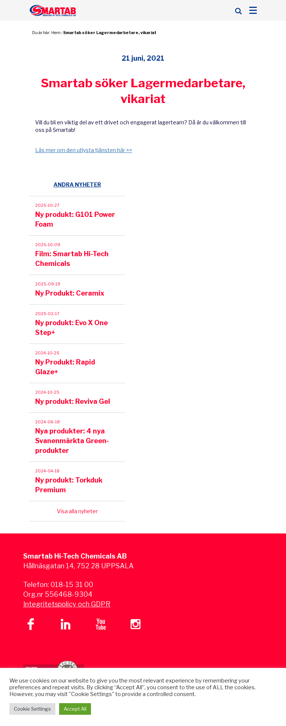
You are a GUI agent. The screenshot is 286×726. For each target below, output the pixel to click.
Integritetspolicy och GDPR (66, 604)
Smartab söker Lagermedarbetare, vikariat (109, 32)
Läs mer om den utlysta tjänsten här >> (83, 150)
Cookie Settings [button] (32, 709)
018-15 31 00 (72, 585)
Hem (56, 32)
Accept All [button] (75, 709)
